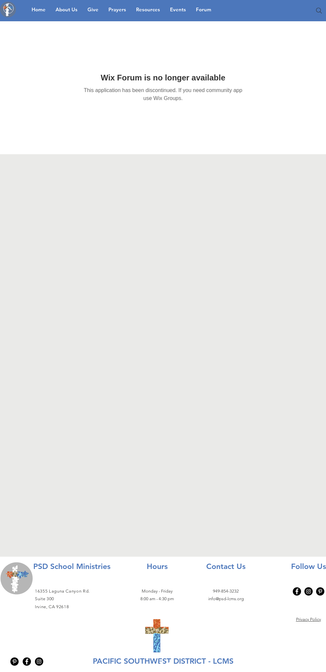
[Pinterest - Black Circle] (14, 661)
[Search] (319, 11)
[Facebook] (297, 591)
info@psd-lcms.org (226, 598)
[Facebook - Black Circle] (27, 661)
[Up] (8, 8)
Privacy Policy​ (308, 619)
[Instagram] (308, 591)
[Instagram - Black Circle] (39, 661)
